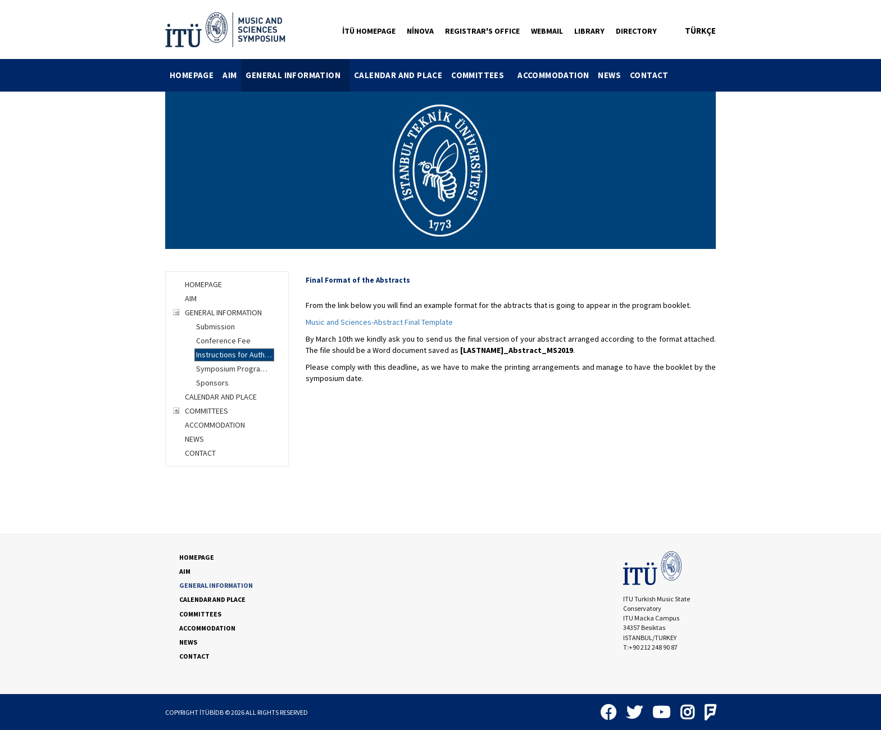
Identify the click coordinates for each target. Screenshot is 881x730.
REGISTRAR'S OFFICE (482, 31)
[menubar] (419, 75)
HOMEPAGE (192, 75)
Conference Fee (223, 340)
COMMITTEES (482, 75)
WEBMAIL (547, 31)
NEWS (609, 75)
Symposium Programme (235, 369)
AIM (229, 75)
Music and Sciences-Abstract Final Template (379, 322)
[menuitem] (191, 75)
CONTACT (649, 75)
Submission (215, 326)
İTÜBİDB (211, 712)
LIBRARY (589, 31)
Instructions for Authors (235, 355)
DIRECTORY (636, 31)
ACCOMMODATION (553, 75)
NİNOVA (420, 31)
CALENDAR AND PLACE (398, 75)
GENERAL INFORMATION (297, 75)
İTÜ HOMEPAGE (369, 31)
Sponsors (212, 383)
